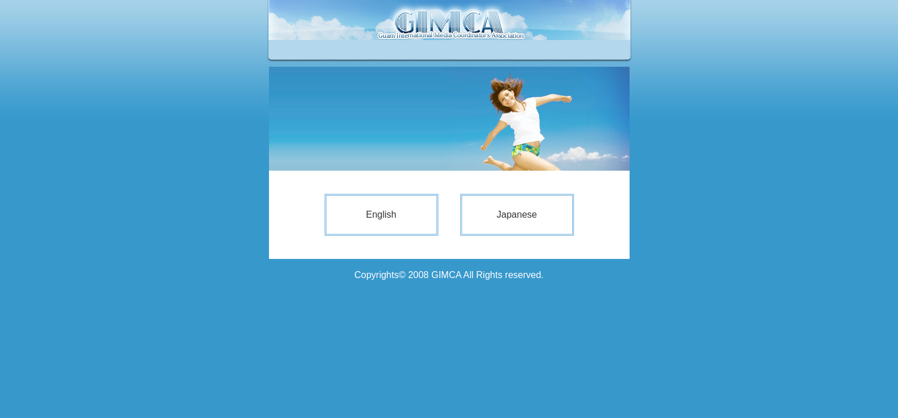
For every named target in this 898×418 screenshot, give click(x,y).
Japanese (517, 214)
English (381, 214)
